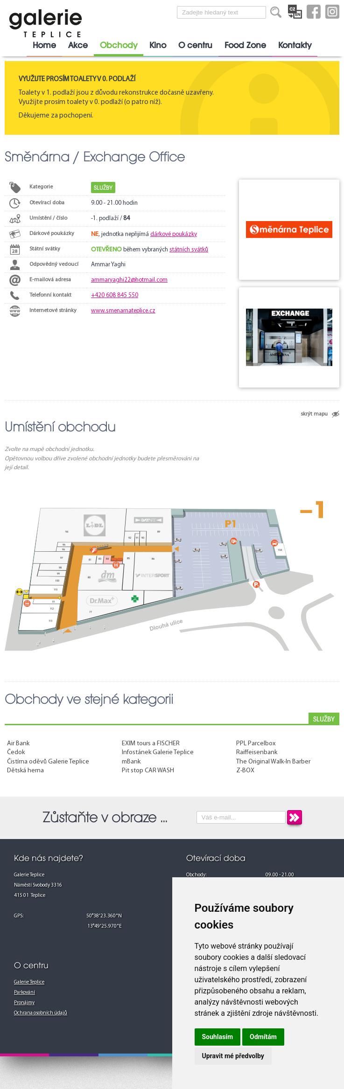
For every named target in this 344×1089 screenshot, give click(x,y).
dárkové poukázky (173, 234)
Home (44, 45)
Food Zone (245, 45)
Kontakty (294, 45)
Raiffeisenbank (256, 752)
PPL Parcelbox (255, 743)
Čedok (16, 752)
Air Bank (18, 743)
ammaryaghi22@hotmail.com (129, 280)
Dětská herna (25, 770)
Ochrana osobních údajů (40, 1013)
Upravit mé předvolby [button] (233, 1056)
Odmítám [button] (263, 1036)
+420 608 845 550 (114, 295)
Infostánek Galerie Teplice (158, 752)
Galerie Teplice (29, 982)
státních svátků (188, 250)
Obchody (118, 45)
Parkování (24, 992)
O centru (195, 45)
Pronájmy (24, 1003)
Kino (157, 45)
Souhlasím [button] (217, 1036)
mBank (131, 761)
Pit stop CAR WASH (148, 770)
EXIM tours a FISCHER (151, 743)
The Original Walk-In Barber (273, 761)
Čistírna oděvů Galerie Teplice (48, 761)
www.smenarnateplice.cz (123, 311)
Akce (78, 45)
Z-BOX (245, 770)
